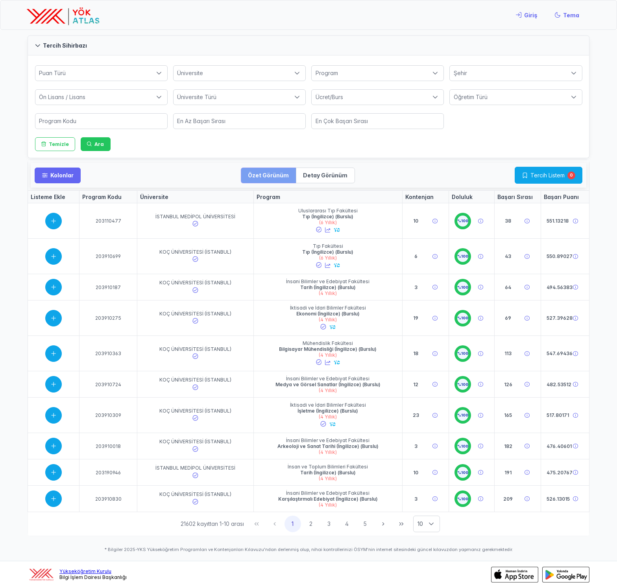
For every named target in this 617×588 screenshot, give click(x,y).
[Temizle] (55, 144)
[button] (308, 45)
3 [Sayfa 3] (329, 523)
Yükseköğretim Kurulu (85, 571)
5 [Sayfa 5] (365, 523)
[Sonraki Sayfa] (383, 524)
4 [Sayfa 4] (347, 523)
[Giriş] (526, 15)
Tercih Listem (547, 175)
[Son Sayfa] (401, 524)
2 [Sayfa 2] (310, 523)
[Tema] (566, 15)
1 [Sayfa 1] (293, 523)
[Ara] (96, 144)
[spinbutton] (101, 121)
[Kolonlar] (58, 175)
